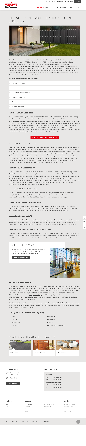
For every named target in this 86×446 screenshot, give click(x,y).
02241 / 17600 (49, 1)
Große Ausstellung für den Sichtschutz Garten (23, 102)
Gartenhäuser (28, 411)
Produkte (39, 7)
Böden (7, 404)
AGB (7, 421)
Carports (27, 409)
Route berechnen (13, 383)
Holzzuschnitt (67, 409)
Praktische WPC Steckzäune (19, 83)
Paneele (7, 409)
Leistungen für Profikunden (70, 406)
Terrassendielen (28, 404)
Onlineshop (78, 1)
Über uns (70, 7)
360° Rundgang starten (21, 257)
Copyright (14, 421)
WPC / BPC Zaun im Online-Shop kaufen (45, 137)
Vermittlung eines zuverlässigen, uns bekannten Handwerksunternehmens (50, 305)
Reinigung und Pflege (35, 295)
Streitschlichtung (46, 421)
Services (54, 7)
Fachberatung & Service (18, 106)
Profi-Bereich (62, 7)
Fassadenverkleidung (49, 404)
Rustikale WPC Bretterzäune (19, 88)
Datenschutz (25, 421)
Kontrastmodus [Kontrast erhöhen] (60, 1)
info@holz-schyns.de (15, 379)
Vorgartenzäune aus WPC (18, 97)
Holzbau (46, 409)
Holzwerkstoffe (47, 406)
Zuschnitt (47, 7)
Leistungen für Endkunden (70, 404)
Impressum (35, 421)
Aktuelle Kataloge (67, 411)
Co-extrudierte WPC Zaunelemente (21, 92)
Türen (7, 406)
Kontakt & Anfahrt (69, 1)
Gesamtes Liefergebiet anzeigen (56, 325)
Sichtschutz (27, 406)
